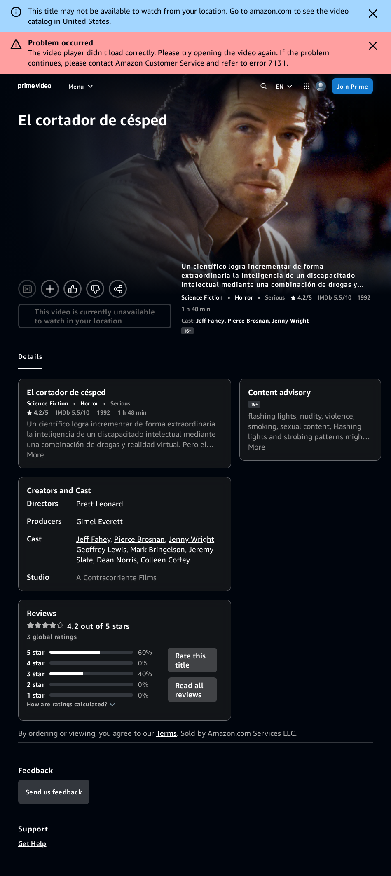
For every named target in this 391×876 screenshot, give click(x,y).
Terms (166, 733)
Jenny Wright (290, 320)
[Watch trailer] (27, 289)
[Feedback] (53, 792)
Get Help (32, 843)
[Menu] (81, 86)
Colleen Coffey (165, 559)
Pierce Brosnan (248, 320)
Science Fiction (202, 297)
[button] (71, 704)
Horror (244, 297)
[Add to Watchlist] (50, 289)
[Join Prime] (352, 86)
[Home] (34, 86)
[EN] (285, 86)
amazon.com (271, 10)
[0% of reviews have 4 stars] (92, 663)
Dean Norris (117, 559)
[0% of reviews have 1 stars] (92, 695)
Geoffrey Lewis (101, 549)
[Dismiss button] (372, 13)
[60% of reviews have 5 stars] (92, 652)
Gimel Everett (99, 521)
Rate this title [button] (190, 660)
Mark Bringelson (157, 549)
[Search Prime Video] (263, 86)
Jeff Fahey (210, 320)
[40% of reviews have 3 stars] (92, 673)
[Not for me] (95, 289)
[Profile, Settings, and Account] (321, 86)
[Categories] (306, 86)
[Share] (118, 289)
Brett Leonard (99, 503)
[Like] (72, 289)
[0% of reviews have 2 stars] (92, 684)
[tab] (30, 356)
